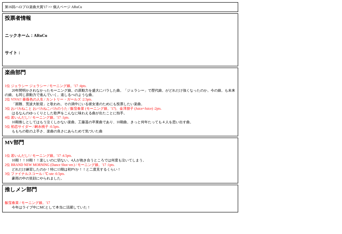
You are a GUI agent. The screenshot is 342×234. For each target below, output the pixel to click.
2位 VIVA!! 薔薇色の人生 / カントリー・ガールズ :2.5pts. (48, 99)
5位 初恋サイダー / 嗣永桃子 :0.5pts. (32, 126)
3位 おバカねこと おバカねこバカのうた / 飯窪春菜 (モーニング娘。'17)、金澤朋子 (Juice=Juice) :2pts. (83, 108)
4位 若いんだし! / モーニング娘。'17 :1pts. (37, 117)
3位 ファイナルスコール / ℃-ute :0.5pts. (35, 174)
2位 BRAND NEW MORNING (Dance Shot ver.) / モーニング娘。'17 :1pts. (60, 165)
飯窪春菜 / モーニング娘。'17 (27, 203)
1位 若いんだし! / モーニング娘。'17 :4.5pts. (38, 155)
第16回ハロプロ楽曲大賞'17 (26, 7)
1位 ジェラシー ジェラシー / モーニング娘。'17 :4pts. (45, 86)
